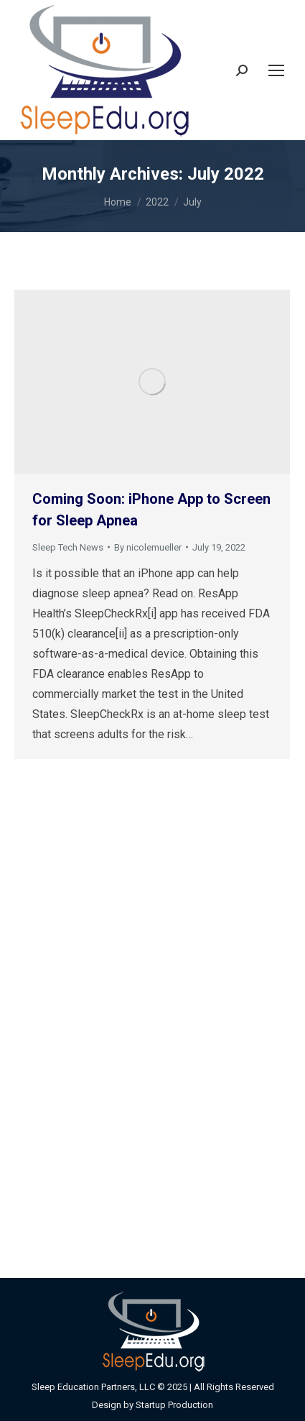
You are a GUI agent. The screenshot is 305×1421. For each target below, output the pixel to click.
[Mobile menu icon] (276, 70)
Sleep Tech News (67, 547)
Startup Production (174, 1404)
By (148, 547)
